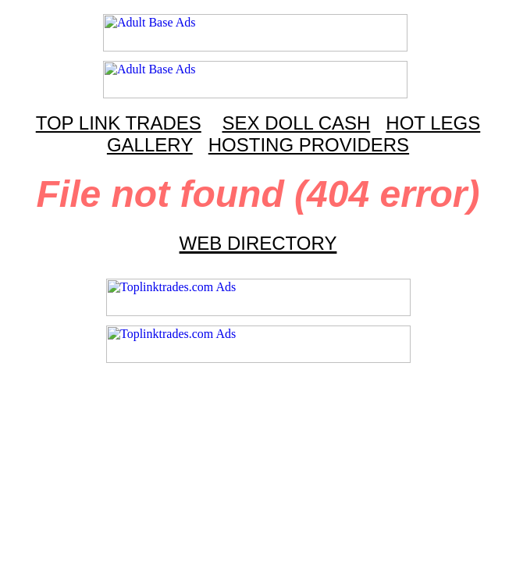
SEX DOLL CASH (296, 122)
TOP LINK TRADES (118, 122)
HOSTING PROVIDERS (308, 144)
